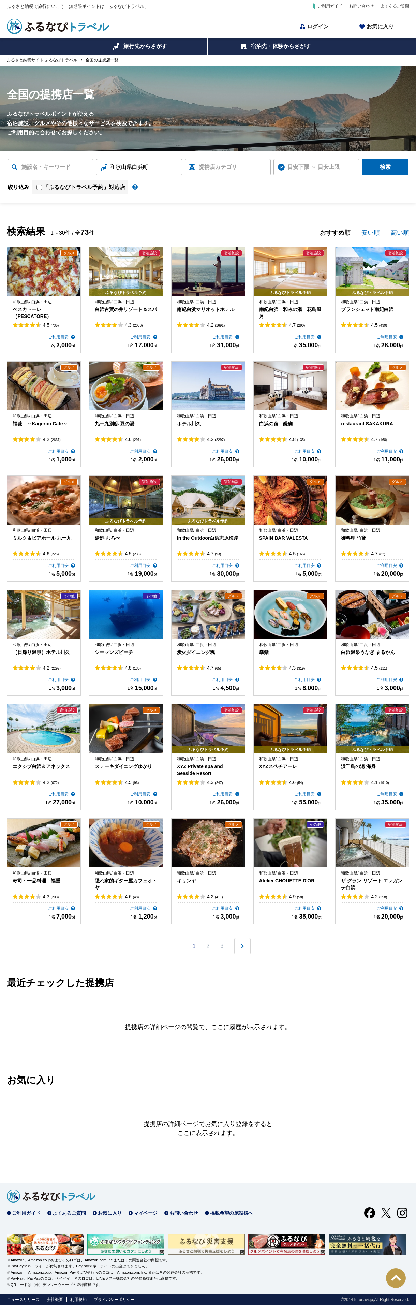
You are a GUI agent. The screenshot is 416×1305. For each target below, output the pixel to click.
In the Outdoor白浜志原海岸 (207, 538)
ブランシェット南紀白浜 (367, 309)
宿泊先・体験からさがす (281, 46)
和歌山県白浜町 (129, 167)
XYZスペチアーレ (278, 766)
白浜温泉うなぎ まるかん (368, 652)
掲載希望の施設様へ (231, 1213)
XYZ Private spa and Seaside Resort (200, 770)
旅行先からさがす (145, 46)
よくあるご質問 (395, 6)
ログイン (318, 26)
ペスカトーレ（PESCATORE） (32, 313)
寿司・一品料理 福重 (36, 880)
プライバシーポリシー (114, 1299)
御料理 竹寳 (353, 538)
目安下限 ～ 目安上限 (313, 167)
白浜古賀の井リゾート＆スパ (126, 309)
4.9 (296, 896)
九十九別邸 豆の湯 (114, 423)
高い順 (400, 232)
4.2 (216, 325)
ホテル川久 (189, 423)
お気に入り (380, 26)
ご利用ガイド (330, 6)
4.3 (134, 325)
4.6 (133, 439)
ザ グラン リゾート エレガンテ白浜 (371, 884)
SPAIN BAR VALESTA (283, 538)
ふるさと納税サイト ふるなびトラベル (42, 60)
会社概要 (55, 1299)
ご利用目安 (59, 337)
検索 (385, 167)
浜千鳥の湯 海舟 (358, 766)
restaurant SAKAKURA (367, 423)
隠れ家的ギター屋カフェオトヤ (126, 884)
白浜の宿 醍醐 (276, 423)
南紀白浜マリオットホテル (205, 309)
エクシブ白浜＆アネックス (41, 766)
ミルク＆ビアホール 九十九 (42, 538)
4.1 (380, 782)
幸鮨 (264, 652)
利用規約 (78, 1299)
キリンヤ (186, 880)
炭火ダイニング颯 (196, 652)
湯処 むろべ (107, 538)
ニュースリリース (23, 1299)
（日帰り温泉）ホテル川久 (41, 652)
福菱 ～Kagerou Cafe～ (40, 423)
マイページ (146, 1213)
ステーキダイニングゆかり (123, 766)
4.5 (51, 325)
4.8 (297, 439)
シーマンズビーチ (114, 652)
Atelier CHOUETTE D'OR (287, 880)
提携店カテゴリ (218, 167)
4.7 (297, 325)
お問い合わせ (361, 6)
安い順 (370, 232)
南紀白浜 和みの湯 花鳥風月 (290, 313)
